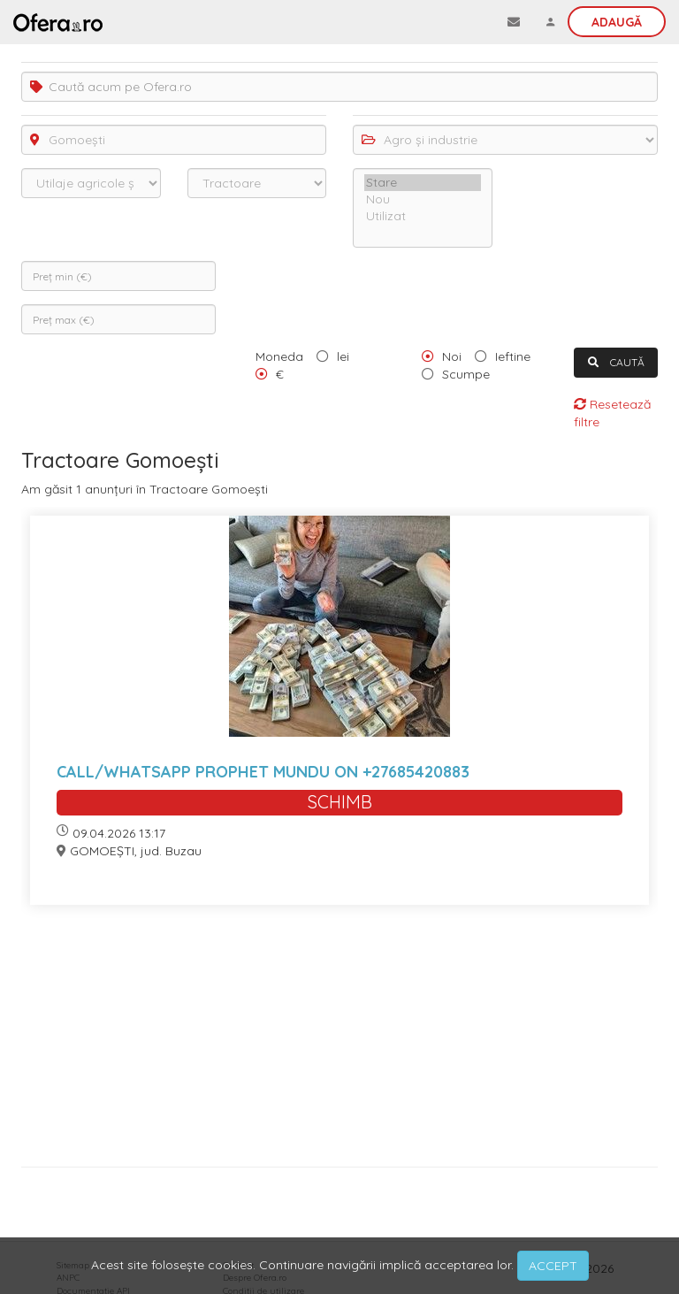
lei (343, 356)
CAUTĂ (616, 362)
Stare (422, 182)
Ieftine (512, 356)
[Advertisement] (339, 1042)
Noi (452, 356)
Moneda (279, 356)
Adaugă (616, 22)
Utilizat (422, 216)
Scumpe (466, 374)
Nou (422, 199)
